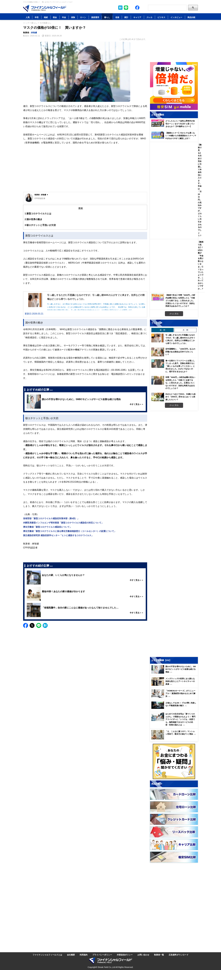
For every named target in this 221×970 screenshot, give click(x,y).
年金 (64, 17)
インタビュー (176, 17)
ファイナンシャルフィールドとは (47, 955)
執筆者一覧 (159, 955)
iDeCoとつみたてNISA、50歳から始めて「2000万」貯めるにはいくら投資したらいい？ (180, 396)
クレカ (149, 17)
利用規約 (84, 955)
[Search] (167, 7)
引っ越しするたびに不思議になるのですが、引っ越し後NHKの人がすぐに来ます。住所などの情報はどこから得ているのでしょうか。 (180, 339)
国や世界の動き (33, 219)
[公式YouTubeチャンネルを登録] (143, 7)
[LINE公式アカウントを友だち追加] (126, 7)
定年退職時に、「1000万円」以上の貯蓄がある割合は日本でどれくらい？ (180, 351)
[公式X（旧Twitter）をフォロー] (131, 7)
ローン (83, 17)
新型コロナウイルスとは (38, 214)
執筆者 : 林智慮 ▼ (41, 194)
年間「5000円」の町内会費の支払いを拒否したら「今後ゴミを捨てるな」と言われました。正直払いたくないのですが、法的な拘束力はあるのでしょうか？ (180, 382)
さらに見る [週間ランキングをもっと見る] (174, 405)
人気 (28, 17)
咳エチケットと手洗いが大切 (40, 225)
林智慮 (34, 32)
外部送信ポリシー (125, 955)
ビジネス (161, 17)
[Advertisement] (85, 171)
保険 (73, 17)
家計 (126, 17)
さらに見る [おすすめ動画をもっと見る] (174, 313)
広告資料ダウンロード (178, 955)
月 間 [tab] (185, 330)
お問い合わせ (143, 955)
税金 (55, 17)
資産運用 (95, 17)
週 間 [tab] (162, 330)
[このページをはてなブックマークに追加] (120, 7)
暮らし (107, 17)
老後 (117, 17)
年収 (37, 17)
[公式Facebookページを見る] (137, 7)
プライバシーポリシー (102, 955)
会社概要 (71, 955)
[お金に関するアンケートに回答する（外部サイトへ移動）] (174, 761)
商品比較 (191, 17)
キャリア (137, 17)
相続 (46, 17)
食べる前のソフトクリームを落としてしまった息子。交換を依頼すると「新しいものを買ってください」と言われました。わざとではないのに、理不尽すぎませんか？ (180, 366)
